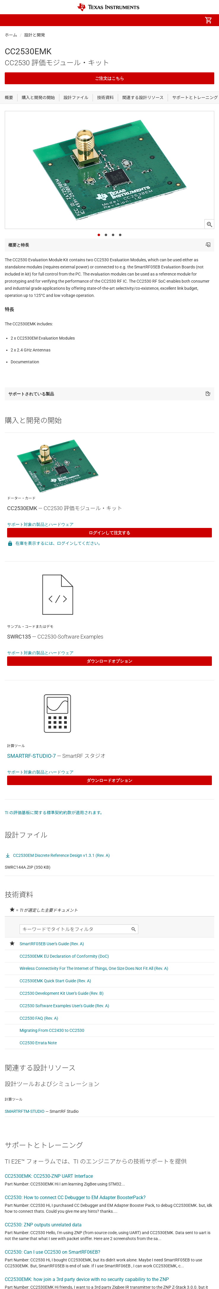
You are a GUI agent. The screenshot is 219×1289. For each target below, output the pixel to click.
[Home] (108, 7)
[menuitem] (158, 20)
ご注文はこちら (109, 78)
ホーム (11, 35)
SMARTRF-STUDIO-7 (31, 756)
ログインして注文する (109, 532)
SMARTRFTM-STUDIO (25, 1111)
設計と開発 (34, 35)
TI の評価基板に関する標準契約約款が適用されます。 (54, 812)
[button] (10, 20)
